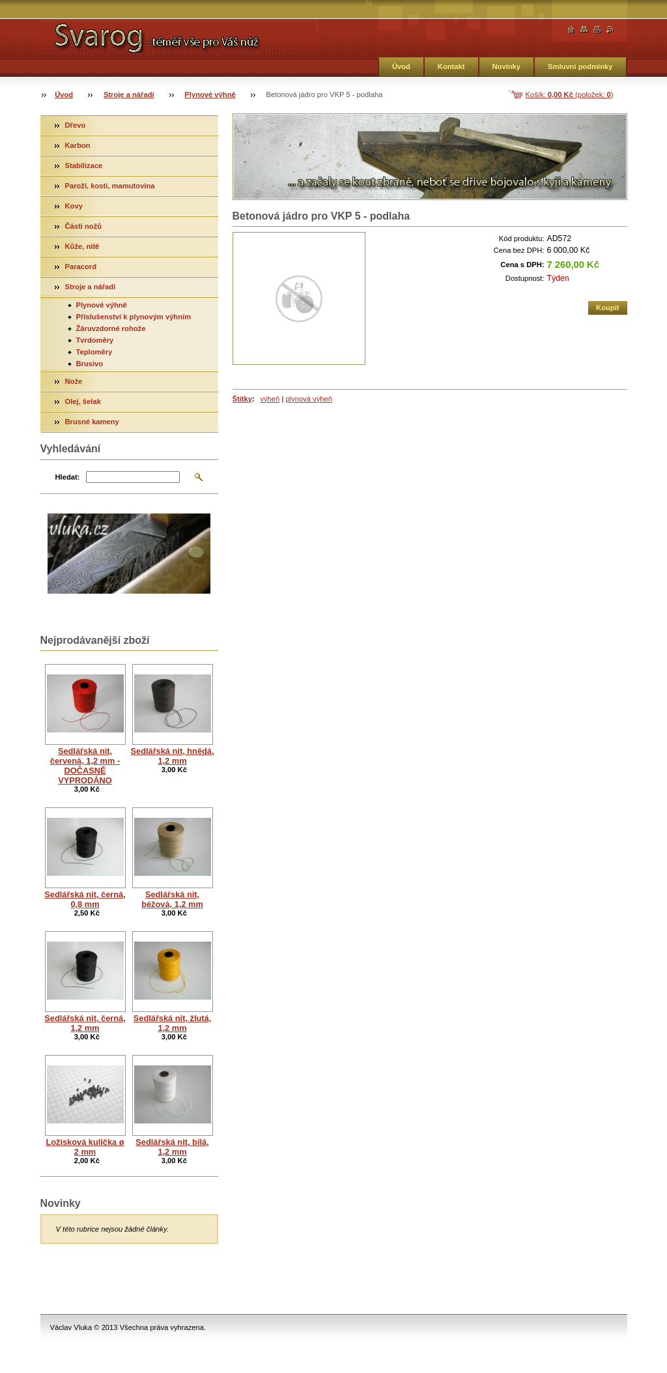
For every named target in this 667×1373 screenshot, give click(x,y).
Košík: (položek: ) (570, 94)
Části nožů (83, 226)
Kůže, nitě (82, 246)
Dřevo (75, 125)
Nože (74, 381)
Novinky (506, 66)
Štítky (242, 399)
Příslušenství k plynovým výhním (134, 317)
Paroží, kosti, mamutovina (110, 186)
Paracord (81, 266)
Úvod (401, 66)
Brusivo (90, 364)
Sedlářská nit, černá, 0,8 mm (84, 899)
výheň (269, 399)
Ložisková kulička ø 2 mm (85, 1147)
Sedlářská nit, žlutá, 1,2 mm (172, 1023)
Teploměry (94, 352)
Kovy (74, 206)
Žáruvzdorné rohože (111, 328)
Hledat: (67, 477)
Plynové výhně (209, 94)
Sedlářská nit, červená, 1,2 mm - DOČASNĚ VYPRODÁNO (85, 765)
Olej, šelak (83, 401)
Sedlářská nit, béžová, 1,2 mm (172, 899)
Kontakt (451, 66)
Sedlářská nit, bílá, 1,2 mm (171, 1147)
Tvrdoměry (95, 340)
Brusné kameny (92, 422)
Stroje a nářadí (129, 94)
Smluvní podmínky (580, 66)
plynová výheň (308, 399)
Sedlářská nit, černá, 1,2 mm (84, 1023)
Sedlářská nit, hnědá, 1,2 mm (172, 756)
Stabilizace (84, 165)
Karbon (78, 145)
